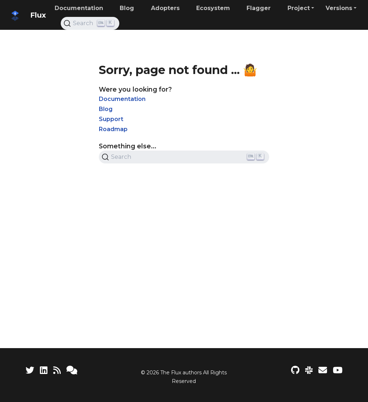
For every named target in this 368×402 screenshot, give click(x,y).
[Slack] (309, 370)
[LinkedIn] (43, 370)
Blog (105, 109)
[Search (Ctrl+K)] (90, 23)
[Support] (71, 370)
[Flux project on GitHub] (295, 370)
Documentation (122, 99)
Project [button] (299, 8)
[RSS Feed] (57, 370)
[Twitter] (30, 370)
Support (111, 119)
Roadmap (113, 129)
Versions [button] (339, 8)
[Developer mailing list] (322, 370)
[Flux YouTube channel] (337, 370)
